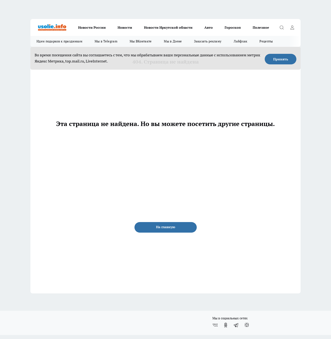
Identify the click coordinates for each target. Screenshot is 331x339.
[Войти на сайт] (292, 27)
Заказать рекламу (207, 41)
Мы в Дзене (173, 41)
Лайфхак (240, 41)
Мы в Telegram (106, 41)
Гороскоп (233, 27)
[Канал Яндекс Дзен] (246, 325)
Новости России (92, 27)
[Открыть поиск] (281, 27)
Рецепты (266, 41)
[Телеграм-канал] (236, 325)
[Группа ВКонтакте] (215, 325)
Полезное (261, 27)
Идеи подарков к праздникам (59, 41)
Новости (125, 27)
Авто (208, 27)
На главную (165, 227)
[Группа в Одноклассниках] (225, 325)
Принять (280, 59)
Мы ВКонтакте (141, 41)
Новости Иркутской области (168, 27)
